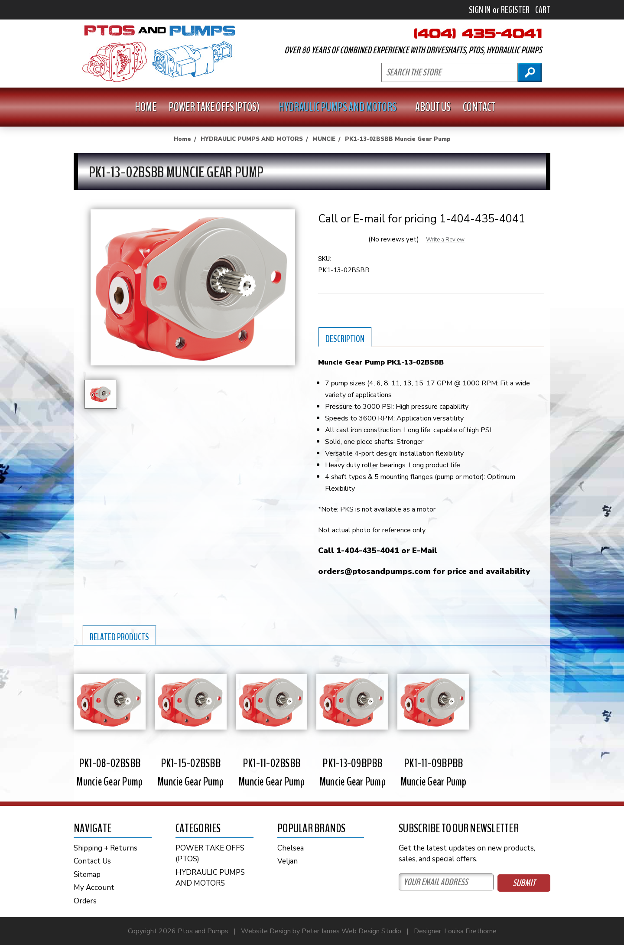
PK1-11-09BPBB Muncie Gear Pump (433, 772)
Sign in (480, 9)
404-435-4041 (478, 33)
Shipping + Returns (105, 848)
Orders (85, 901)
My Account (94, 888)
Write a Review (445, 240)
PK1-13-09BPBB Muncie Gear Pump (352, 772)
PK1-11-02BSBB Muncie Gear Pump (271, 772)
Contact (479, 107)
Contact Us (92, 861)
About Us (433, 107)
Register (515, 9)
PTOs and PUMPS (158, 53)
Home (145, 107)
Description (344, 338)
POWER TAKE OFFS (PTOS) (217, 107)
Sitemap (87, 875)
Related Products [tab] (119, 637)
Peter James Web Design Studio (351, 931)
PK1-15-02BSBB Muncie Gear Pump (190, 772)
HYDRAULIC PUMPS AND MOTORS (341, 107)
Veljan (287, 861)
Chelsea (290, 848)
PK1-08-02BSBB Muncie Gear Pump (109, 772)
